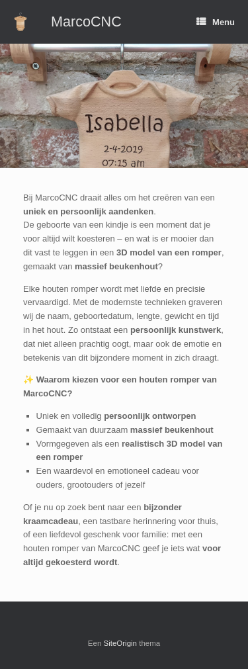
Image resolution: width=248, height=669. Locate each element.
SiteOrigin (121, 643)
